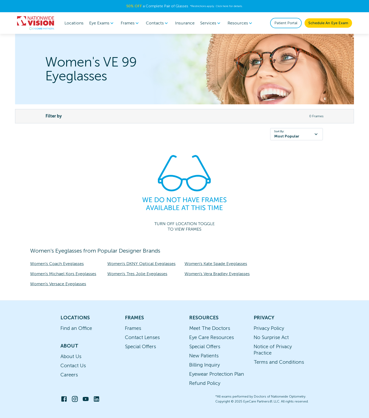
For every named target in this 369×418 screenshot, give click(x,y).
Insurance (185, 23)
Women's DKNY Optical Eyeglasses (141, 263)
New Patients (204, 356)
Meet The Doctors (209, 328)
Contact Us (73, 365)
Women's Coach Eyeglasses (57, 263)
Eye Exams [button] (102, 23)
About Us (70, 356)
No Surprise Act (271, 337)
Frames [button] (130, 23)
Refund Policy (204, 383)
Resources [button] (241, 23)
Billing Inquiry (204, 365)
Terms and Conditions (279, 362)
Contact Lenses (142, 337)
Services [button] (211, 23)
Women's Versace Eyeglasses (58, 283)
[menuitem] (102, 23)
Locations (74, 23)
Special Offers (140, 346)
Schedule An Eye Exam (328, 23)
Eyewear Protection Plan (216, 374)
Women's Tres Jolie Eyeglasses (137, 273)
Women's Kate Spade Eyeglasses (215, 263)
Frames (133, 328)
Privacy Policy (269, 328)
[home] (36, 23)
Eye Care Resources (211, 337)
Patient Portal (285, 23)
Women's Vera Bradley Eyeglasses (217, 273)
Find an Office (76, 328)
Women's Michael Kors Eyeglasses (63, 273)
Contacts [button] (157, 23)
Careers (69, 375)
